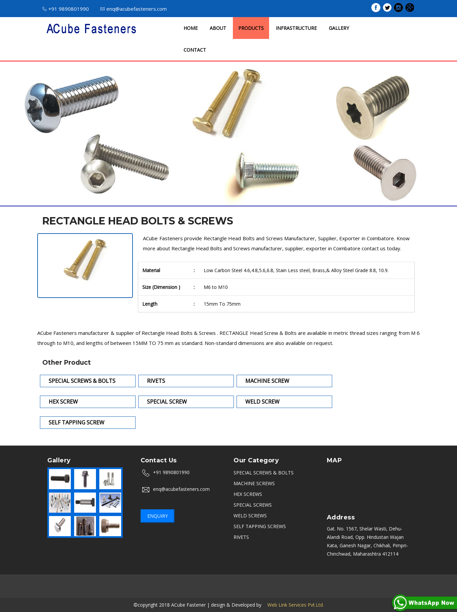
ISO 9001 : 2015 (299, 8)
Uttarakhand (139, 590)
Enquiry (157, 516)
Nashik (101, 582)
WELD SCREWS (250, 515)
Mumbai (52, 582)
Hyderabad (256, 582)
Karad (312, 590)
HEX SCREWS (248, 494)
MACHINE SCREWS (254, 483)
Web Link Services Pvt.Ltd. (293, 605)
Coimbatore (243, 590)
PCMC (363, 582)
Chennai (154, 582)
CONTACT (195, 50)
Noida (191, 582)
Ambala (231, 582)
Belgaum (271, 590)
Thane (165, 590)
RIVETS (241, 537)
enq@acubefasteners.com (133, 8)
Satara (294, 590)
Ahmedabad (338, 582)
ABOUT (218, 28)
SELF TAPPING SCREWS (260, 526)
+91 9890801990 (65, 8)
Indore (211, 582)
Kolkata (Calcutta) (394, 582)
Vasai (330, 590)
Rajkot (313, 582)
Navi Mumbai (191, 590)
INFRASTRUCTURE (296, 28)
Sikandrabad (287, 582)
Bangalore (77, 582)
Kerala (218, 590)
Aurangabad (127, 582)
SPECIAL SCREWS (253, 505)
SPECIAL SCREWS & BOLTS (264, 472)
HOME (191, 28)
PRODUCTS (251, 28)
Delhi (174, 582)
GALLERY (339, 28)
